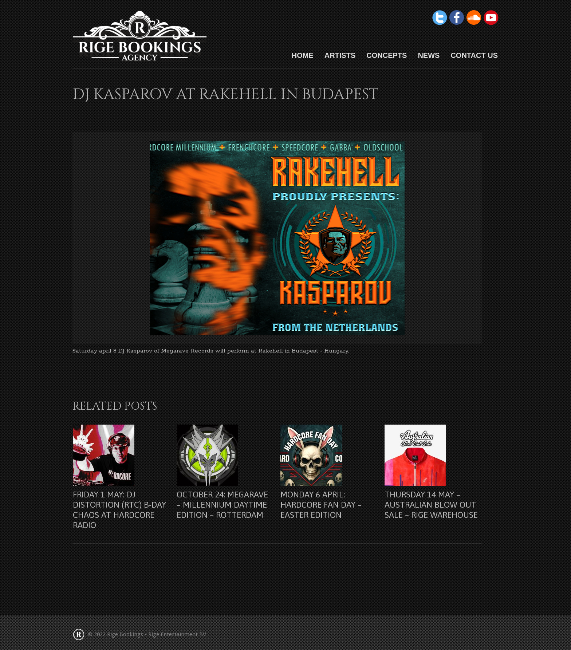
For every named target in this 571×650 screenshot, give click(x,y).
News (429, 55)
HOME (303, 55)
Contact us (474, 55)
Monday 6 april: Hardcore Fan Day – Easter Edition (321, 505)
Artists (340, 55)
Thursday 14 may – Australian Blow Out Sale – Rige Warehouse (431, 505)
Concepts (386, 55)
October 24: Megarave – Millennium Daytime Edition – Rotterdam (222, 505)
